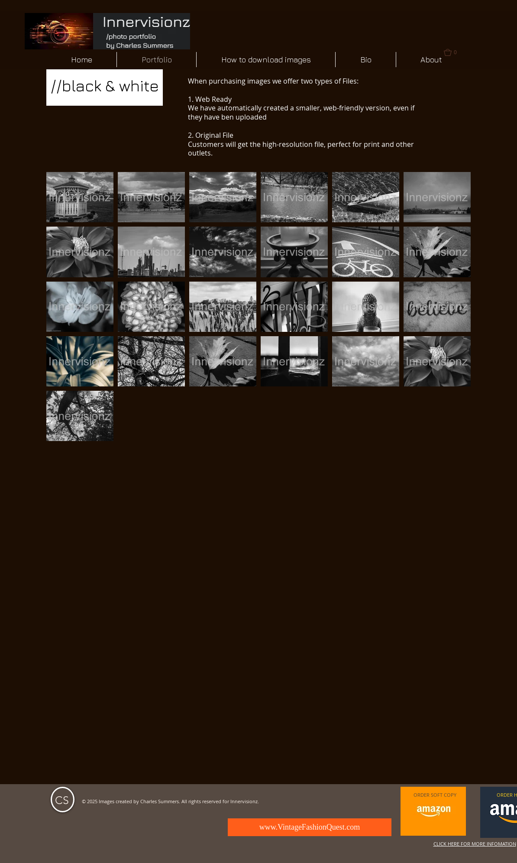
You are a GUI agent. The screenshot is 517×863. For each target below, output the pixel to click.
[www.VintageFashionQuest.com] (309, 827)
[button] (79, 197)
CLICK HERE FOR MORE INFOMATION (474, 843)
